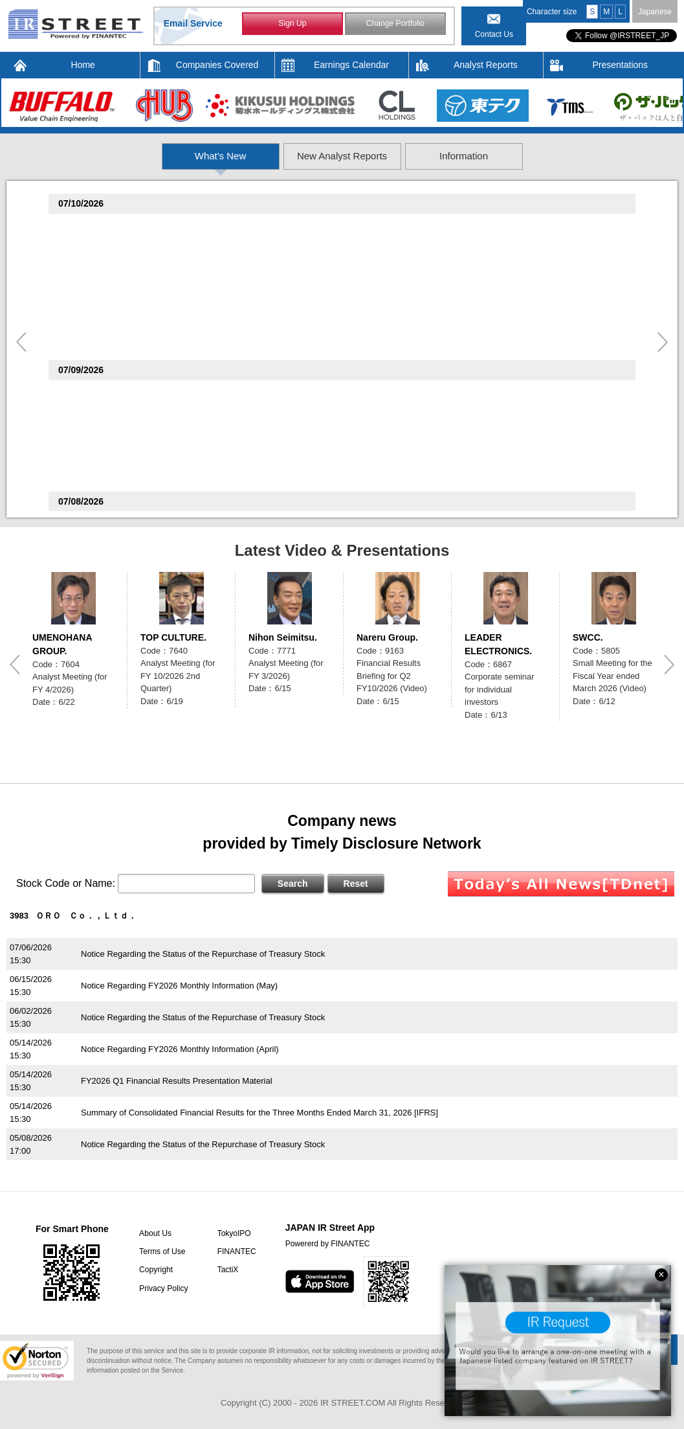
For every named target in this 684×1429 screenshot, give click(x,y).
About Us (154, 1233)
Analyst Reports (486, 65)
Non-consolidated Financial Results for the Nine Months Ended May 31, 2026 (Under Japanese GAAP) (272, 277)
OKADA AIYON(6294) (103, 428)
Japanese (655, 11)
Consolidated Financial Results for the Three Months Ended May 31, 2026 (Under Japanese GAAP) (266, 408)
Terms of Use (161, 1251)
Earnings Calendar (351, 65)
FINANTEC (234, 1251)
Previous (21, 342)
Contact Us (494, 34)
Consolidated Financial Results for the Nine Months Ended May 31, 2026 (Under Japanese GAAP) (264, 242)
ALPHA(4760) (88, 226)
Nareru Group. (387, 637)
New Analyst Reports (343, 155)
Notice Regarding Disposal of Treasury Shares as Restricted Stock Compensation (233, 443)
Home (83, 65)
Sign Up (293, 24)
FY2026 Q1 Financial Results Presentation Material (176, 1081)
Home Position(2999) (103, 261)
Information (545, 155)
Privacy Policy (162, 1287)
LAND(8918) (85, 393)
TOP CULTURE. (173, 637)
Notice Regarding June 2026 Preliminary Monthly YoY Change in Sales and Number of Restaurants (265, 478)
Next (662, 342)
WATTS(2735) (88, 296)
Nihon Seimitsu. (282, 637)
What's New (140, 155)
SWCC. (588, 637)
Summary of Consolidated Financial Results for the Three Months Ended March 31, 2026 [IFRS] (259, 1112)
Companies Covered (217, 65)
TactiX (225, 1269)
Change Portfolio (395, 24)
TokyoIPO (231, 1233)
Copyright (154, 1269)
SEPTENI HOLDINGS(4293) (114, 331)
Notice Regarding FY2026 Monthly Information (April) (180, 1049)
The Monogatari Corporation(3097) (130, 463)
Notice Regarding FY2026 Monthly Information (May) (179, 985)
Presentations (620, 65)
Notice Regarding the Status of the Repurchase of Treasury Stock (203, 954)
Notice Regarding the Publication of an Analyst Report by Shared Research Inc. (229, 347)
